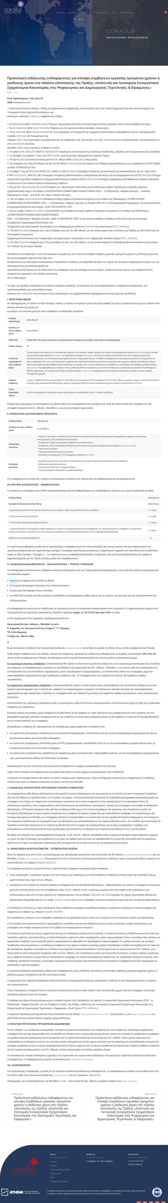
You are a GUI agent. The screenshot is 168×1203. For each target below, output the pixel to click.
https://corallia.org (131, 1082)
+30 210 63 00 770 (135, 1161)
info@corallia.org (135, 1165)
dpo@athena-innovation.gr (84, 1060)
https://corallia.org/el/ (43, 859)
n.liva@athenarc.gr (75, 648)
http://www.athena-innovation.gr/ (140, 855)
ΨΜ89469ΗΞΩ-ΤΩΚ (24, 103)
